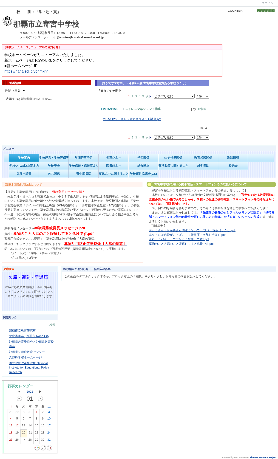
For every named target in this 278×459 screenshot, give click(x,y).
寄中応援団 (83, 173)
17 (49, 426)
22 (36, 433)
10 (49, 419)
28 (10, 413)
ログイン (267, 3)
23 (42, 433)
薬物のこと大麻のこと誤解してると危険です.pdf (181, 243)
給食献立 (143, 165)
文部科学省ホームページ (25, 357)
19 (17, 433)
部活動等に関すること (173, 165)
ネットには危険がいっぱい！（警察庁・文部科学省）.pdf (187, 235)
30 (23, 413)
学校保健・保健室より (84, 165)
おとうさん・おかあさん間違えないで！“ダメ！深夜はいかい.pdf (192, 230)
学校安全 (54, 165)
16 (42, 426)
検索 (52, 325)
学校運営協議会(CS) (143, 173)
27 (23, 441)
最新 (15, 91)
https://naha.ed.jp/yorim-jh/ (26, 71)
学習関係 (143, 157)
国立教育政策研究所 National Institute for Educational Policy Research (29, 367)
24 (49, 433)
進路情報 (233, 157)
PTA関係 (54, 173)
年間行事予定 (84, 157)
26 (17, 440)
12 (17, 426)
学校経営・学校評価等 (54, 157)
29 (17, 413)
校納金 (233, 165)
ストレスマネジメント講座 (143, 109)
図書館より (113, 165)
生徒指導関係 (173, 157)
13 (23, 426)
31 (30, 413)
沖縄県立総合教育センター (27, 352)
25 (10, 440)
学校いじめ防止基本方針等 (24, 165)
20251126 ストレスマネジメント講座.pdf (132, 119)
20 (23, 433)
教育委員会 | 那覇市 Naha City (29, 336)
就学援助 (203, 165)
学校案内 (24, 157)
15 (36, 426)
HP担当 (202, 109)
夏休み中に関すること (113, 173)
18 (10, 433)
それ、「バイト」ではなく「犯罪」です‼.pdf (179, 239)
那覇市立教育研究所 (22, 330)
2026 (30, 391)
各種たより (113, 157)
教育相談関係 (203, 157)
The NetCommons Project (263, 457)
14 (30, 426)
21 (30, 433)
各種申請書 (24, 173)
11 (10, 426)
